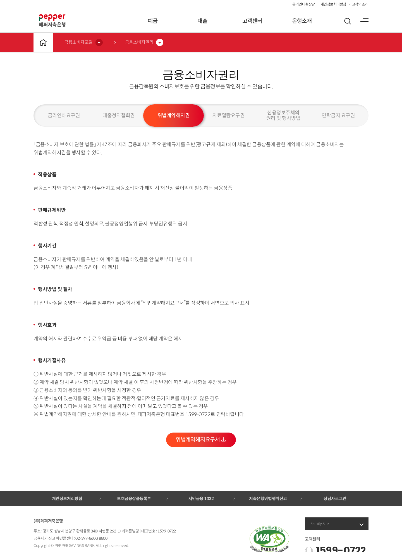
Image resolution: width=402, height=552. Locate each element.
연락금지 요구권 (338, 115)
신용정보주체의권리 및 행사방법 (283, 115)
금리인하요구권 (64, 115)
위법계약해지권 (173, 115)
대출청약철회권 (118, 115)
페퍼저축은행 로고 (52, 20)
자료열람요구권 (228, 115)
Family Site (319, 523)
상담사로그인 (335, 498)
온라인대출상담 (303, 4)
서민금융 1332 (201, 498)
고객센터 (252, 21)
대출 (202, 21)
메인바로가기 (43, 42)
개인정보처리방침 (333, 4)
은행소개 (302, 21)
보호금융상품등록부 (134, 498)
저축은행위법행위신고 (268, 498)
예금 (152, 21)
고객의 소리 (360, 4)
